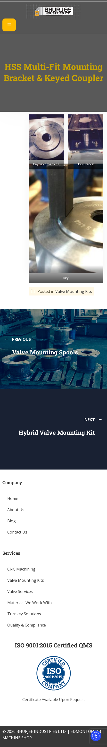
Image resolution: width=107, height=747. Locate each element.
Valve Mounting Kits (73, 291)
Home (12, 498)
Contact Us (17, 532)
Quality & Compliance (26, 625)
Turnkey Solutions (24, 614)
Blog (11, 521)
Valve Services (20, 591)
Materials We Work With (29, 602)
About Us (15, 509)
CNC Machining (21, 569)
